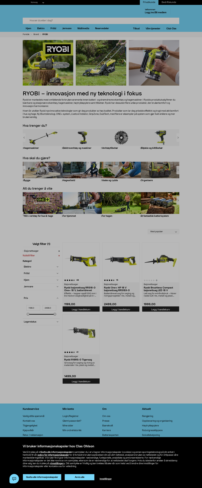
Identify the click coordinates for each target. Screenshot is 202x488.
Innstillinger (106, 479)
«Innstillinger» (57, 463)
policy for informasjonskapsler (53, 455)
